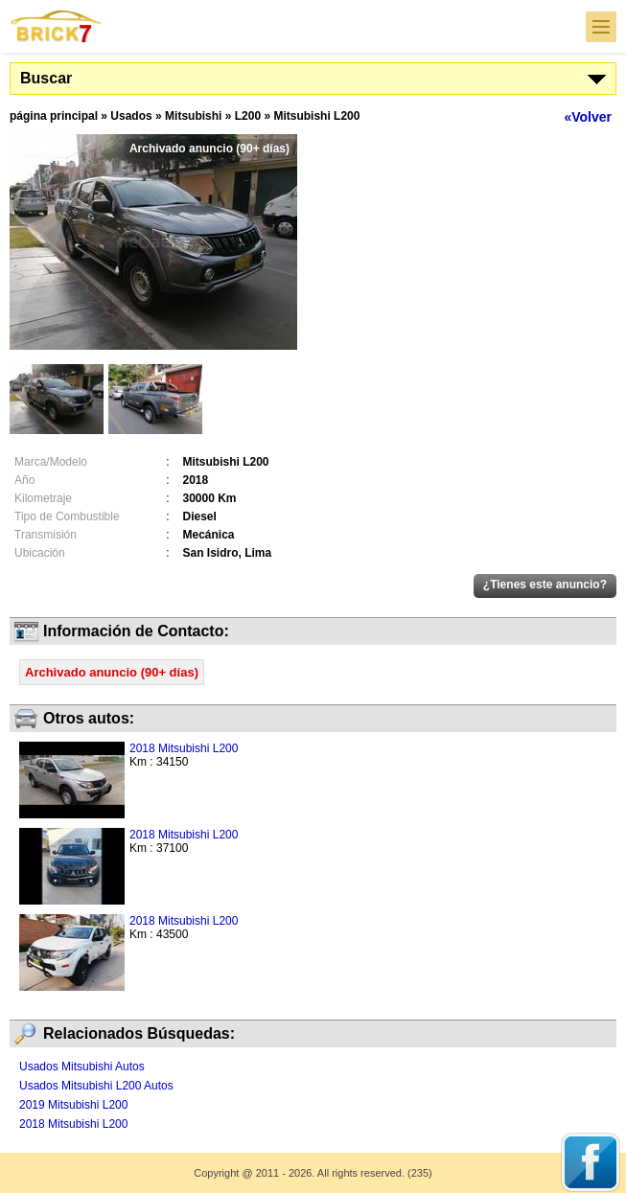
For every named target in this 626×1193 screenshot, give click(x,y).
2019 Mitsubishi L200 (73, 1105)
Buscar (46, 78)
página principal (54, 116)
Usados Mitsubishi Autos (82, 1066)
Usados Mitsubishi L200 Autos (96, 1085)
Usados (130, 116)
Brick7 (57, 26)
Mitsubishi (193, 116)
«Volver (588, 117)
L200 (248, 116)
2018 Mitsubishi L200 (183, 748)
